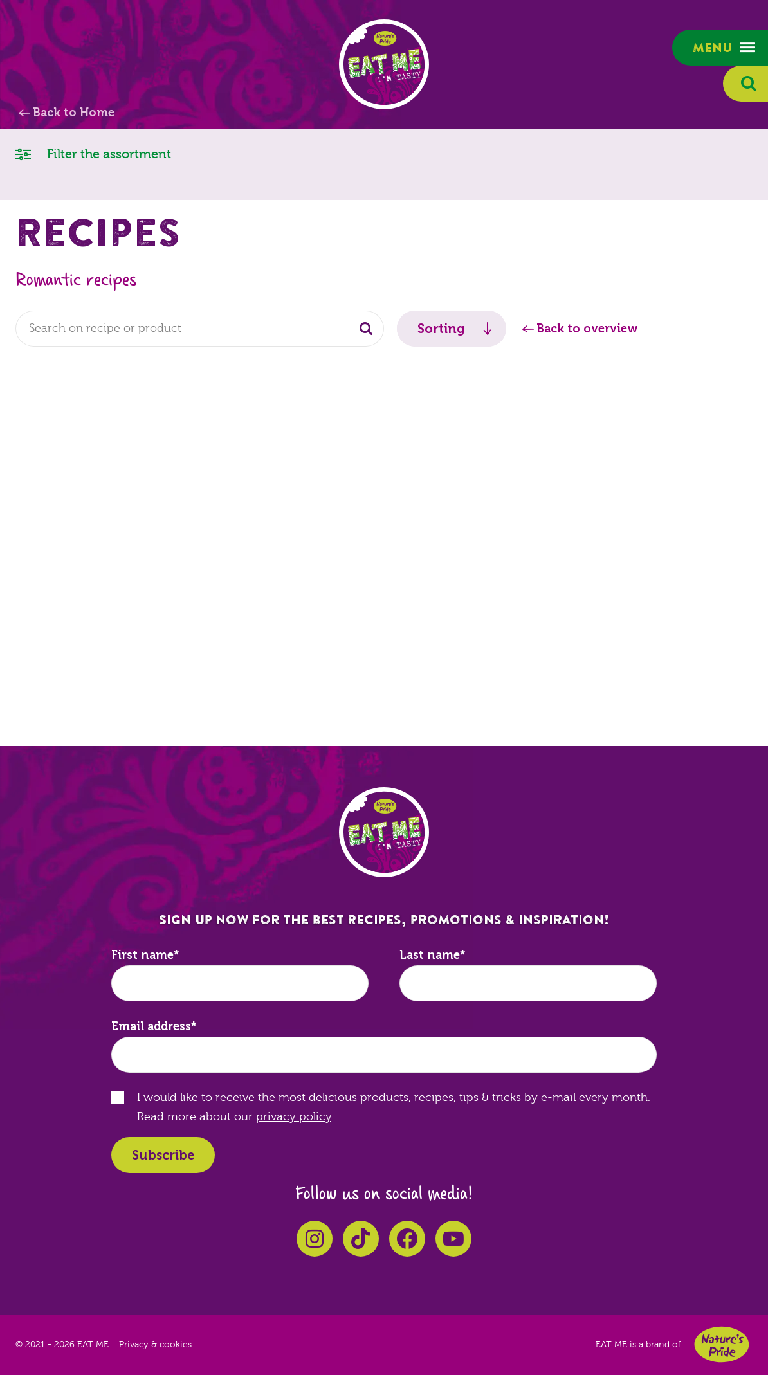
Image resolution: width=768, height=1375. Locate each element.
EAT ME (384, 64)
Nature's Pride (722, 1344)
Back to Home (73, 112)
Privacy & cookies (155, 1345)
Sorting (441, 328)
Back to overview (587, 329)
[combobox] (199, 329)
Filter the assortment (93, 153)
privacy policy (293, 1117)
